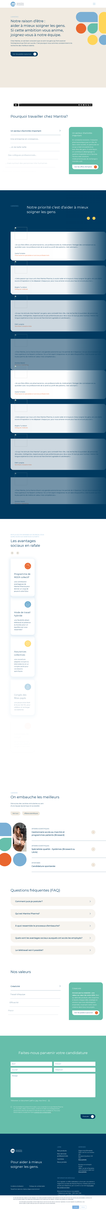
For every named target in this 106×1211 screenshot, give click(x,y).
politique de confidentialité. (42, 1112)
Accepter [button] (76, 1207)
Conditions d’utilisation (17, 1186)
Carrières (60, 1159)
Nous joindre (62, 1162)
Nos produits (62, 1151)
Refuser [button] (83, 1207)
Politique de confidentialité (37, 1186)
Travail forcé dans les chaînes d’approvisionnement (25, 1189)
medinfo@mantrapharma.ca (75, 1195)
